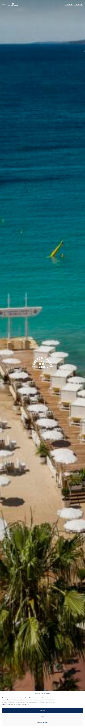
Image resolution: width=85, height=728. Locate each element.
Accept (42, 710)
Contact (69, 5)
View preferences (42, 723)
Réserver (79, 5)
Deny (42, 717)
